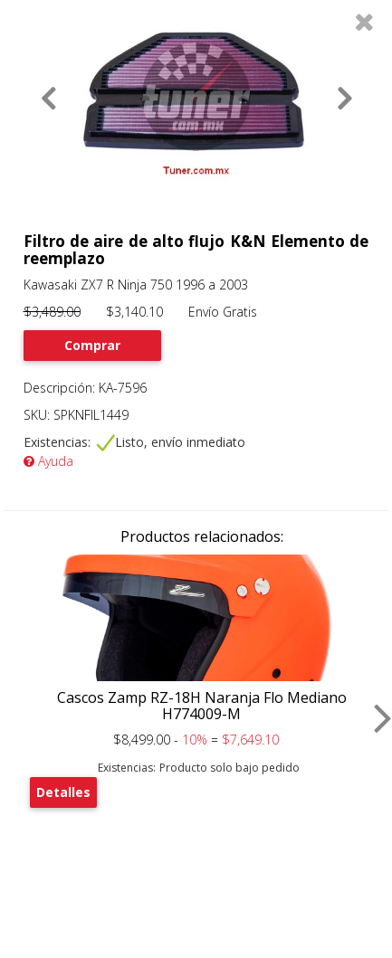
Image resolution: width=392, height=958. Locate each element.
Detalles (63, 792)
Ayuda (48, 461)
